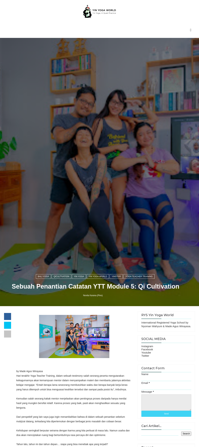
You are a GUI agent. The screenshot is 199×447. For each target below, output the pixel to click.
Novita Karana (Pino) (93, 295)
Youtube (146, 352)
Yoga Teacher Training (139, 276)
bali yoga (43, 276)
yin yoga (79, 276)
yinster (116, 276)
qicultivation (61, 276)
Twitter (145, 355)
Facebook (147, 349)
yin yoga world (98, 276)
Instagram (147, 346)
